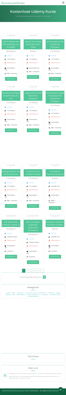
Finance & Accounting (31, 293)
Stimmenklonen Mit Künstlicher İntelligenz (55, 44)
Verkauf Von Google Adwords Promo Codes (33, 44)
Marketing (8, 294)
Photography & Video (55, 294)
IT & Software (51, 293)
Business (8, 293)
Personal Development (33, 294)
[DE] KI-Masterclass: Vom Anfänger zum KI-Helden (11, 44)
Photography (44, 294)
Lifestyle (58, 293)
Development (20, 293)
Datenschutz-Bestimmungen (33, 393)
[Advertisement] (31, 30)
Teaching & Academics (33, 296)
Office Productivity (21, 294)
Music (13, 294)
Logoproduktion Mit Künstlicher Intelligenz (33, 96)
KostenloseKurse (13, 2)
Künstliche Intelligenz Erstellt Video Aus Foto (11, 96)
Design (13, 293)
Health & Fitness (42, 293)
